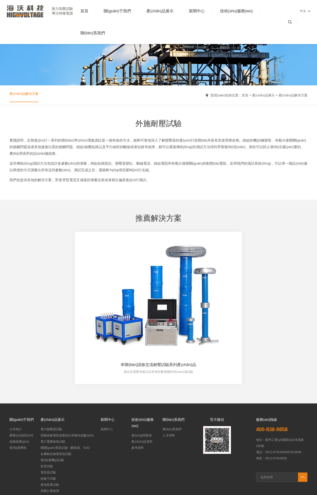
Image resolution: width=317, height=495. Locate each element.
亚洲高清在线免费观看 (104, 493)
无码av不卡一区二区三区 (17, 493)
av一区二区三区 (77, 493)
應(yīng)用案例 (141, 381)
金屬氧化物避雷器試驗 (56, 400)
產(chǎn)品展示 (159, 11)
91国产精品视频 (11, 482)
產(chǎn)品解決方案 (25, 95)
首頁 (84, 11)
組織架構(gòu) (19, 387)
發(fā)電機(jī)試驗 (52, 406)
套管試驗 (47, 412)
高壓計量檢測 (50, 437)
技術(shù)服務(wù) (236, 11)
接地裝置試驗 (50, 430)
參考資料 (137, 394)
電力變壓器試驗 (51, 375)
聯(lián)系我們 (92, 33)
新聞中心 (197, 11)
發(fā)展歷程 (17, 394)
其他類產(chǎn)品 (53, 443)
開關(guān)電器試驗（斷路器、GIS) (65, 394)
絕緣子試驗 (48, 424)
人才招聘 (168, 381)
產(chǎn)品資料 (142, 387)
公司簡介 (15, 375)
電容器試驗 (48, 418)
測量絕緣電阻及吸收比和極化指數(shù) (67, 381)
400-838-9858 (274, 375)
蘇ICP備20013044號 (130, 465)
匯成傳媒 (301, 465)
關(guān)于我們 (117, 11)
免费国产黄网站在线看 (50, 493)
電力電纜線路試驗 (53, 387)
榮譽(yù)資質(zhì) (21, 381)
